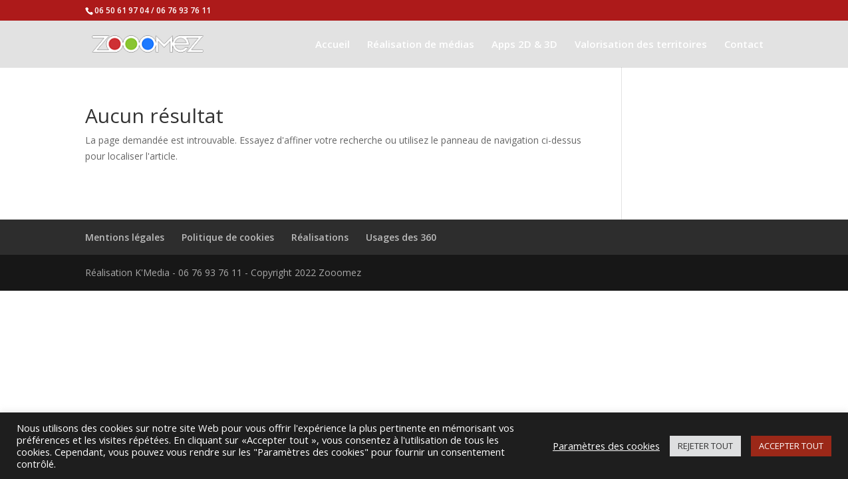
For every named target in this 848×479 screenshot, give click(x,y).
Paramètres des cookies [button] (606, 446)
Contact (744, 45)
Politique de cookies (228, 237)
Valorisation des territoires (641, 45)
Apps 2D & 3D (524, 45)
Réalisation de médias (420, 45)
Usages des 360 (401, 237)
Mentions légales (124, 237)
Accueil (332, 45)
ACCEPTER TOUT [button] (791, 446)
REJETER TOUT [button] (705, 446)
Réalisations (320, 237)
